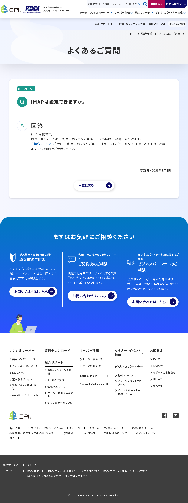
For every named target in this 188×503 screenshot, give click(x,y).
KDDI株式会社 (36, 471)
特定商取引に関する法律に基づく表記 (31, 433)
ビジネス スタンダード (25, 366)
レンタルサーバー (99, 12)
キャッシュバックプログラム (130, 382)
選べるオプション (22, 379)
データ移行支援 (92, 366)
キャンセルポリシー (147, 433)
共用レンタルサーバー (25, 359)
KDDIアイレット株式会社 (62, 471)
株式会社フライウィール (78, 476)
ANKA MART (89, 376)
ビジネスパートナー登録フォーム (129, 392)
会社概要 (14, 428)
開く (185, 4)
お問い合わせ (174, 4)
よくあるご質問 (171, 34)
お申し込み (156, 4)
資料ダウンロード (96, 3)
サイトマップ (88, 433)
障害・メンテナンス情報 (59, 371)
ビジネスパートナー (129, 367)
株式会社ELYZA (90, 471)
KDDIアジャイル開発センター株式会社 (125, 471)
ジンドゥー (33, 465)
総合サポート (142, 12)
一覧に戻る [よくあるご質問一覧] (86, 185)
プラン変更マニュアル (59, 403)
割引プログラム (127, 375)
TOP (132, 34)
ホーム (83, 12)
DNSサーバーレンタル (25, 395)
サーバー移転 (122, 12)
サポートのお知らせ (164, 372)
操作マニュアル (44, 144)
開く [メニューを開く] (111, 13)
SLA (12, 438)
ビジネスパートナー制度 (169, 12)
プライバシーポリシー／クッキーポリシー (52, 428)
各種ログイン (132, 3)
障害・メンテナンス (113, 3)
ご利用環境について (115, 433)
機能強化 (158, 386)
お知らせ (156, 350)
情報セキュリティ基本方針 (104, 428)
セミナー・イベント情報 (128, 352)
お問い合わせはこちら (34, 291)
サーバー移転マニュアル (60, 394)
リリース (158, 379)
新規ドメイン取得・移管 (24, 386)
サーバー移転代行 (93, 359)
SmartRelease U (94, 384)
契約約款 (67, 433)
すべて (156, 359)
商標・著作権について (144, 428)
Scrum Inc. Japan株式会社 (44, 476)
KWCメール (19, 372)
